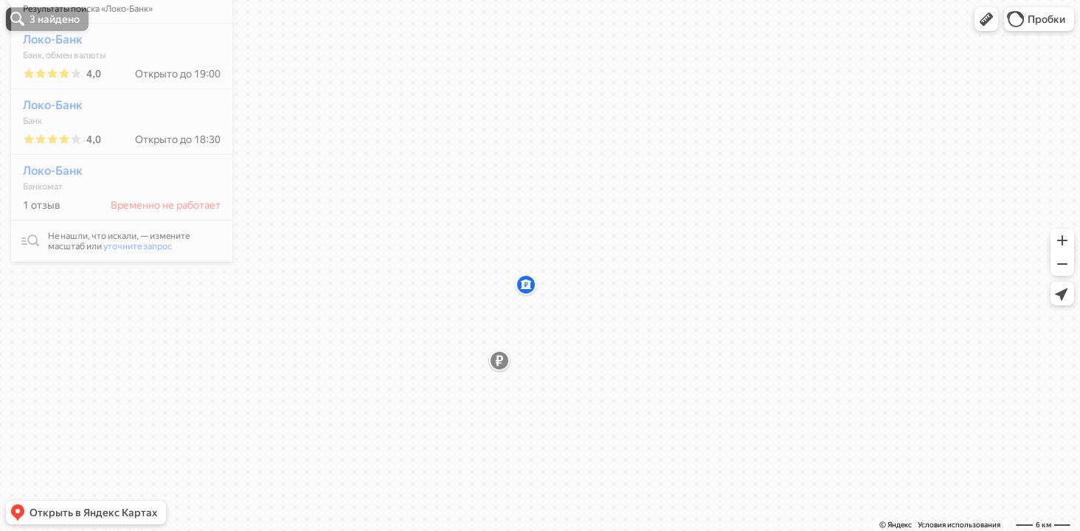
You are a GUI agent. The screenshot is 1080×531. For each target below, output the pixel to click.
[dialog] (113, 171)
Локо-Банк (45, 83)
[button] (986, 19)
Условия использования (959, 525)
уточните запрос (129, 290)
